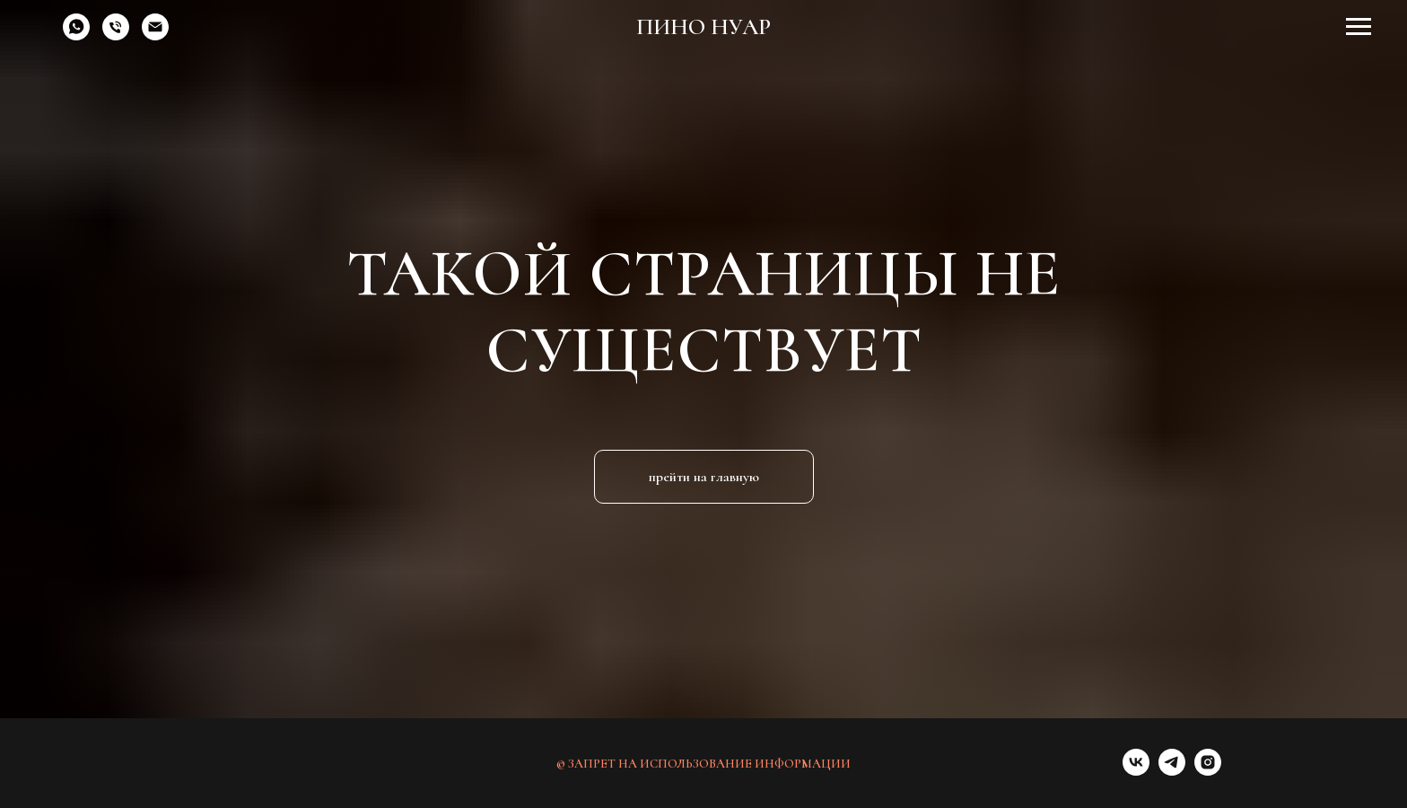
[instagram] (1207, 770)
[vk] (1136, 770)
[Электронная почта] (155, 35)
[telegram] (1171, 770)
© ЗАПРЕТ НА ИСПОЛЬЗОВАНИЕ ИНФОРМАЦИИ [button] (703, 763)
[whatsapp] (76, 35)
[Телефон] (115, 35)
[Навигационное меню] (1358, 27)
